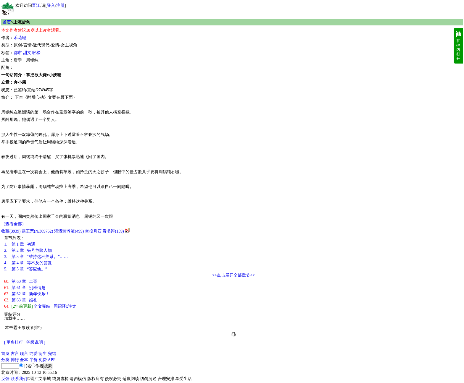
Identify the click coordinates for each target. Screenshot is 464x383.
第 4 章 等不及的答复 (28, 263)
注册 (60, 5)
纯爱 (33, 353)
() (10, 231)
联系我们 (19, 378)
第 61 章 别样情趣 (25, 287)
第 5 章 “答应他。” (25, 269)
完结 (52, 353)
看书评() (113, 231)
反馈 (5, 378)
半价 (33, 360)
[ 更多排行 (13, 342)
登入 (51, 5)
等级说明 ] (35, 342)
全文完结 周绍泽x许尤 (40, 306)
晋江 (36, 5)
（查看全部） (13, 224)
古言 (15, 353)
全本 (24, 360)
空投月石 (93, 231)
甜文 (27, 53)
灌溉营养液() (69, 231)
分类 (5, 360)
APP (52, 360)
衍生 (42, 353)
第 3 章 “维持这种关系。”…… (36, 256)
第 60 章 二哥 (20, 281)
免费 (42, 360)
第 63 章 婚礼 (20, 300)
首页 (7, 22)
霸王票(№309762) (37, 231)
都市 (18, 53)
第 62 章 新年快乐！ (27, 294)
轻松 (36, 53)
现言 (24, 353)
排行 (15, 360)
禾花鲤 (20, 37)
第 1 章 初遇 (19, 244)
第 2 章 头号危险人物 (28, 250)
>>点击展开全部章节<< (233, 275)
